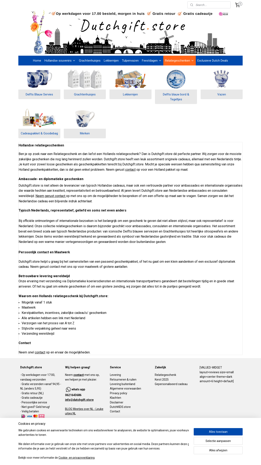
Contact (115, 411)
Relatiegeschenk (165, 374)
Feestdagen (152, 60)
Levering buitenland (122, 384)
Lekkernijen (111, 60)
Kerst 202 (161, 379)
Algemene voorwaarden (125, 388)
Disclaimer (116, 402)
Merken (85, 133)
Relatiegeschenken (179, 60)
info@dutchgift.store (79, 399)
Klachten (115, 397)
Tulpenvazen (130, 60)
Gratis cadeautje (32, 397)
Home (37, 60)
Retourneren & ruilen (123, 379)
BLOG (68, 409)
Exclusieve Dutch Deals (212, 60)
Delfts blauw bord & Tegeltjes (176, 97)
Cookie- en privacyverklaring (77, 457)
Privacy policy (118, 393)
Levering (115, 374)
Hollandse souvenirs (60, 60)
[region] (103, 444)
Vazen (221, 94)
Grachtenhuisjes (90, 60)
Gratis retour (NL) (33, 393)
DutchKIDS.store (120, 407)
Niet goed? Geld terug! (36, 407)
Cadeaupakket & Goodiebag (39, 133)
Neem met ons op (82, 374)
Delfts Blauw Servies (39, 94)
